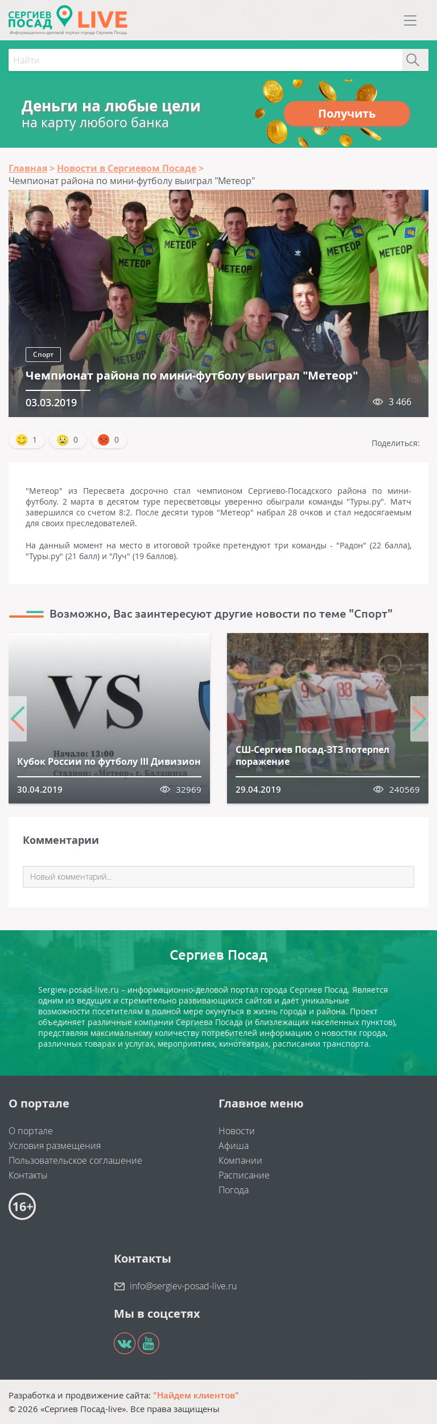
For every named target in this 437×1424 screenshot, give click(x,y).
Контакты (28, 1175)
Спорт (43, 354)
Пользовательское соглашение (75, 1160)
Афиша (233, 1145)
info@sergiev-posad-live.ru (183, 1286)
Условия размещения (55, 1145)
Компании (240, 1160)
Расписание (244, 1175)
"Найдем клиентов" (196, 1395)
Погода (233, 1190)
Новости (236, 1131)
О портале (31, 1131)
